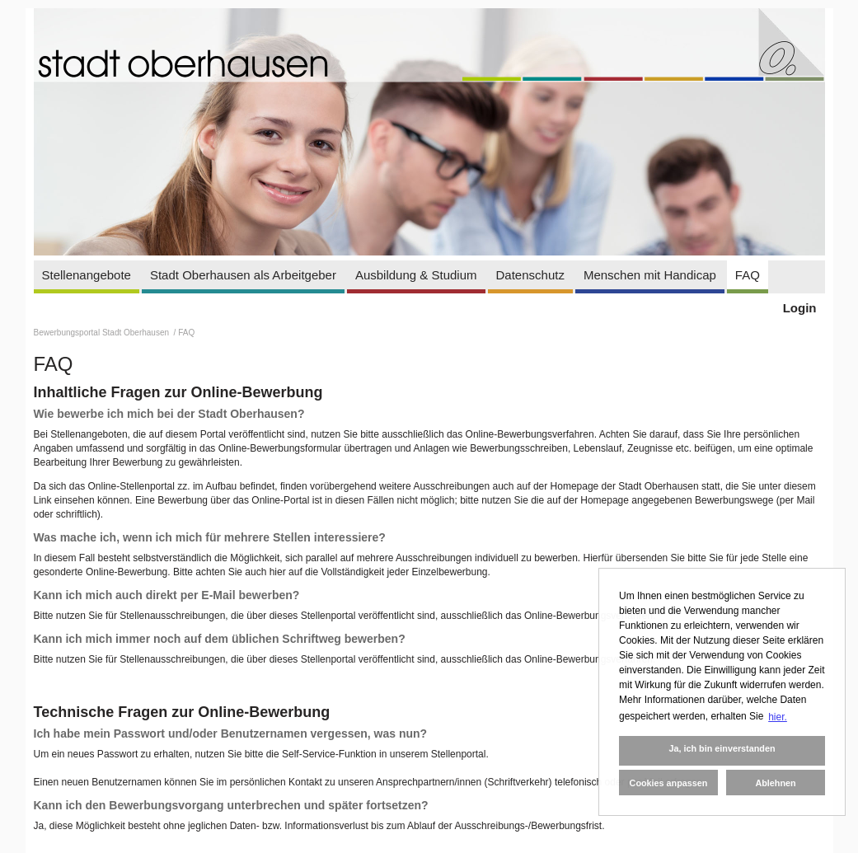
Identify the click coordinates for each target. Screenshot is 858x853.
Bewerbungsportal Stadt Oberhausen (102, 332)
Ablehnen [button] (775, 783)
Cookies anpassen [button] (669, 783)
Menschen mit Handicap (650, 275)
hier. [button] (777, 717)
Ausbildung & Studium (416, 275)
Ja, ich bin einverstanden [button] (721, 748)
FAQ (747, 275)
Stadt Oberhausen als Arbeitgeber (243, 275)
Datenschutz (530, 275)
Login (800, 308)
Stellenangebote (86, 275)
